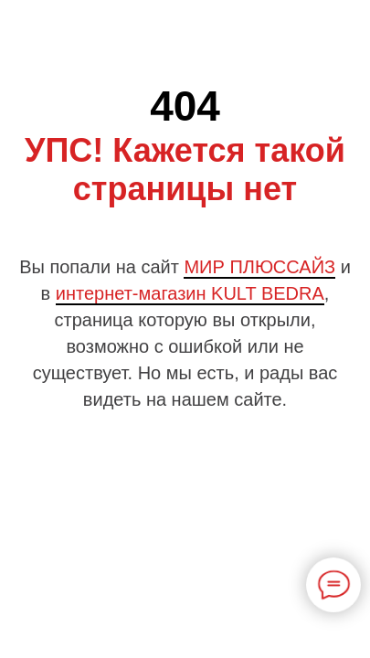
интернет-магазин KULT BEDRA (190, 293)
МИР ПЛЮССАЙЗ (259, 267)
